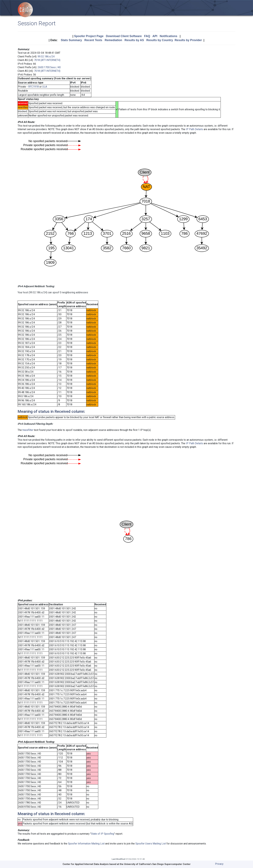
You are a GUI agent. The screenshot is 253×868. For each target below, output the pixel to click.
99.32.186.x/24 (46, 56)
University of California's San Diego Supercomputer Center (157, 864)
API (154, 36)
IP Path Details (194, 129)
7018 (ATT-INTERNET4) (47, 60)
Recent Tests (93, 40)
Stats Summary (71, 40)
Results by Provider (188, 40)
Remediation (113, 40)
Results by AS (134, 40)
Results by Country (159, 40)
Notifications (168, 36)
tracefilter (27, 430)
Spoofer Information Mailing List (86, 843)
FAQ (147, 36)
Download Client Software (124, 36)
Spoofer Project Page (88, 36)
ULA (44, 86)
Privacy (219, 863)
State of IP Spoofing (102, 833)
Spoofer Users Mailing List (150, 843)
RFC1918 (33, 86)
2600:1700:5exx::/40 (49, 67)
